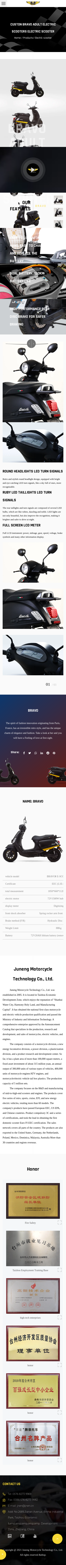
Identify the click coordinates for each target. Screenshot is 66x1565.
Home (17, 38)
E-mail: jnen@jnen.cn (21, 1505)
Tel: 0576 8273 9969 (19, 1494)
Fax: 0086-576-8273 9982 (23, 1499)
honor (30, 1365)
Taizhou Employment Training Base (30, 1270)
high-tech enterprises (30, 1317)
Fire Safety (30, 1223)
